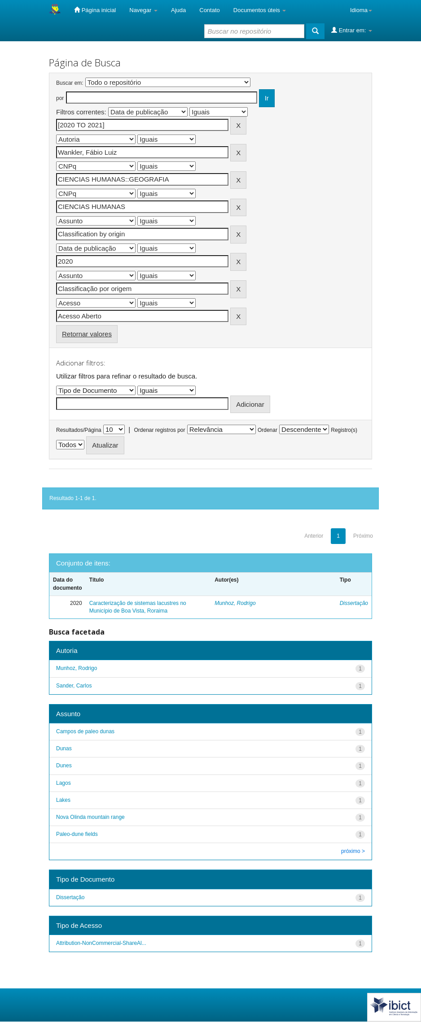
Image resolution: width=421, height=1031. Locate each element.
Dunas (64, 748)
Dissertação (354, 603)
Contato (209, 10)
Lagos (63, 783)
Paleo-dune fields (77, 834)
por (60, 98)
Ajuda (178, 10)
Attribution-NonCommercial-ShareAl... (101, 943)
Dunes (64, 765)
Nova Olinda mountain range (90, 817)
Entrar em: (351, 30)
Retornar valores (87, 334)
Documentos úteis (259, 10)
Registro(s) (344, 430)
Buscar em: (69, 83)
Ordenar (267, 430)
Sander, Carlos (74, 686)
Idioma (361, 10)
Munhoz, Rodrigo (235, 603)
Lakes (63, 800)
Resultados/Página (78, 430)
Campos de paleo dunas (85, 731)
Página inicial (95, 9)
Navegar (143, 10)
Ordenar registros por (159, 430)
